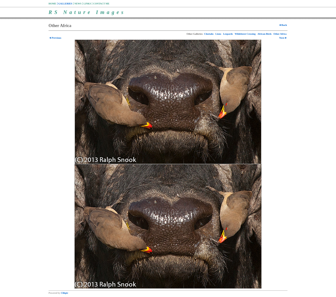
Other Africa (280, 34)
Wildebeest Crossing (245, 34)
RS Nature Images (87, 12)
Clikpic (64, 293)
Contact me (101, 3)
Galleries (65, 3)
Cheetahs (209, 34)
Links (87, 3)
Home (52, 3)
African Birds (265, 34)
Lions (218, 34)
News (77, 3)
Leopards (228, 34)
